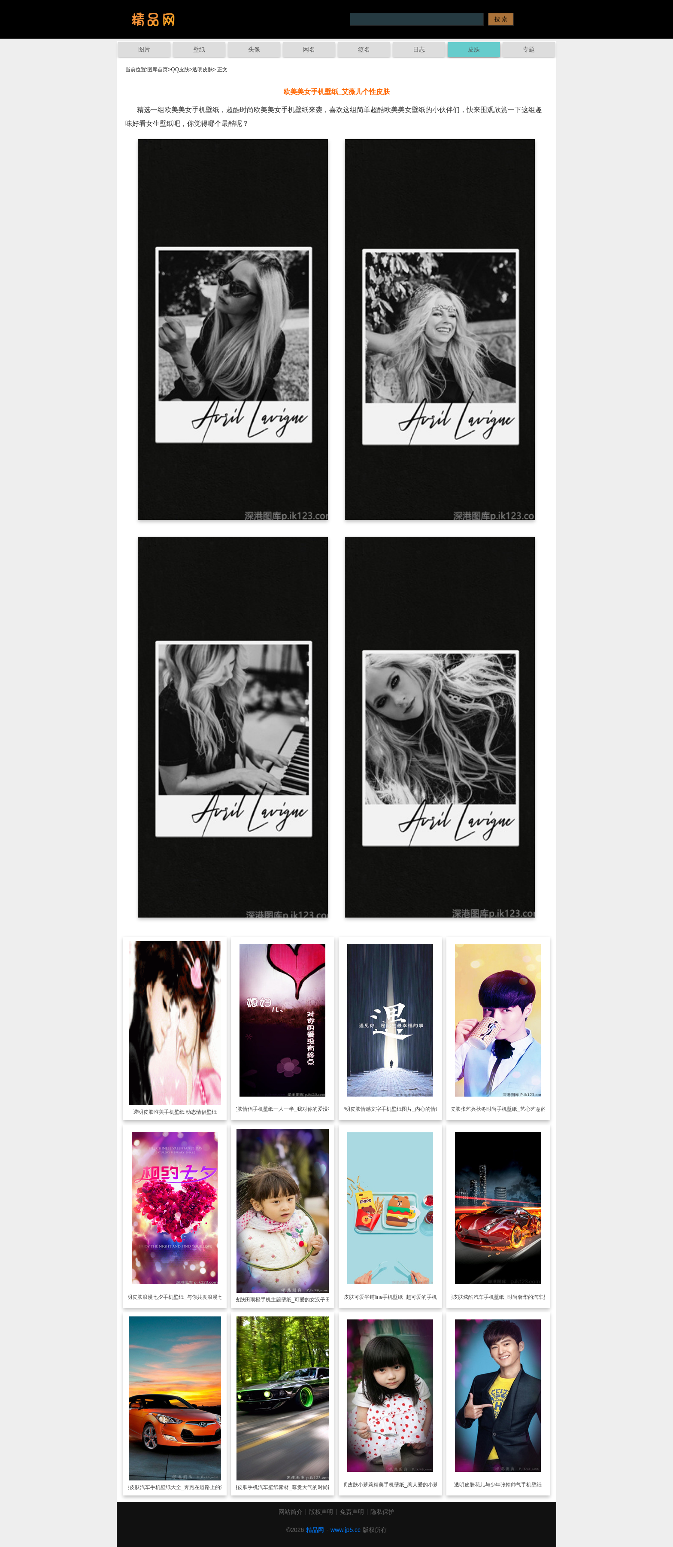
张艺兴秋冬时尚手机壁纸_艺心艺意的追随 (508, 1109)
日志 (419, 49)
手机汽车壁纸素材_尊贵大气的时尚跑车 (293, 1487)
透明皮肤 (202, 70)
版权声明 (321, 1511)
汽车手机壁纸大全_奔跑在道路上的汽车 (185, 1487)
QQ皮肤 (180, 70)
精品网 (315, 1529)
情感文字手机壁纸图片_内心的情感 (401, 1109)
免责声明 (352, 1511)
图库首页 (157, 70)
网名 (309, 49)
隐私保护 (382, 1511)
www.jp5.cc (345, 1529)
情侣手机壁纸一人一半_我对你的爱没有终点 (293, 1109)
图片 (144, 49)
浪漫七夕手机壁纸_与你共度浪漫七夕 (185, 1297)
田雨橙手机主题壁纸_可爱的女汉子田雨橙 (293, 1300)
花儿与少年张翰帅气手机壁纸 (508, 1485)
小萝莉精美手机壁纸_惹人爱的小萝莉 (400, 1485)
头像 (254, 49)
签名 (364, 49)
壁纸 (199, 49)
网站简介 (291, 1511)
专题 (529, 49)
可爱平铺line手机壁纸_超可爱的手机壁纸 (400, 1297)
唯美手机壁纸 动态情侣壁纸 (185, 1112)
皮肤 (474, 49)
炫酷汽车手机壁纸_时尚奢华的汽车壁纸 (508, 1297)
